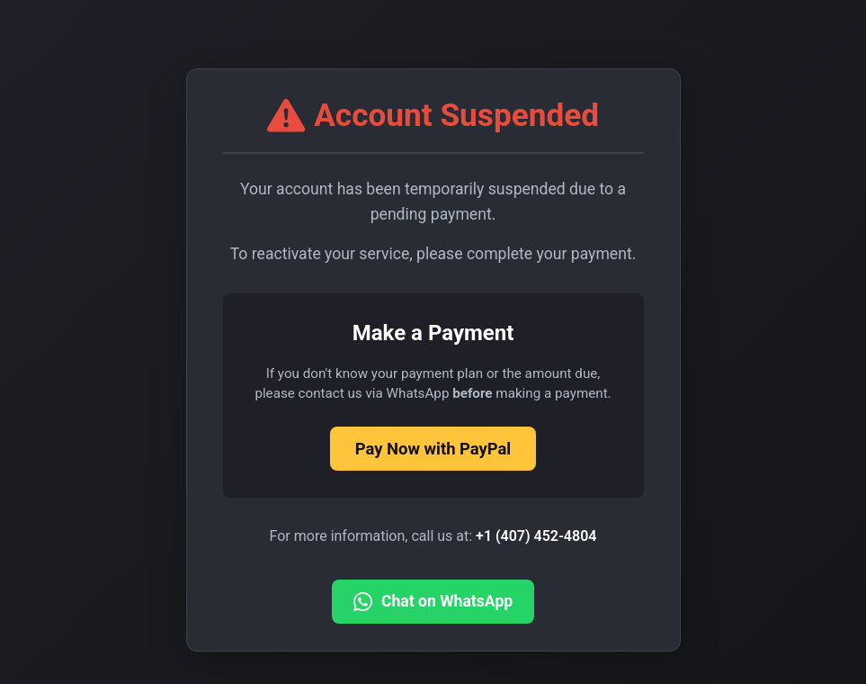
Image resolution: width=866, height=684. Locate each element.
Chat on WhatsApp (433, 601)
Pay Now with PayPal (433, 448)
